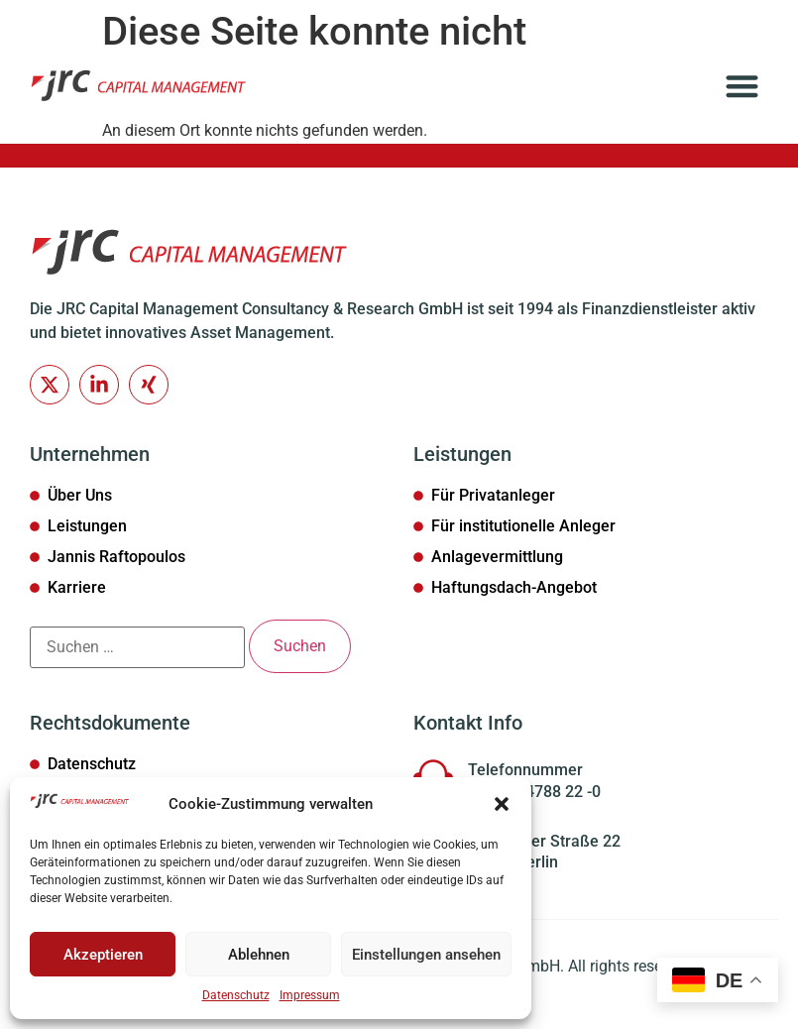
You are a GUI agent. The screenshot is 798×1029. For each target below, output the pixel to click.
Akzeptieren (103, 955)
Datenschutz (236, 995)
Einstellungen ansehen (426, 955)
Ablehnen (258, 955)
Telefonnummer (525, 771)
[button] (502, 804)
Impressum (310, 995)
